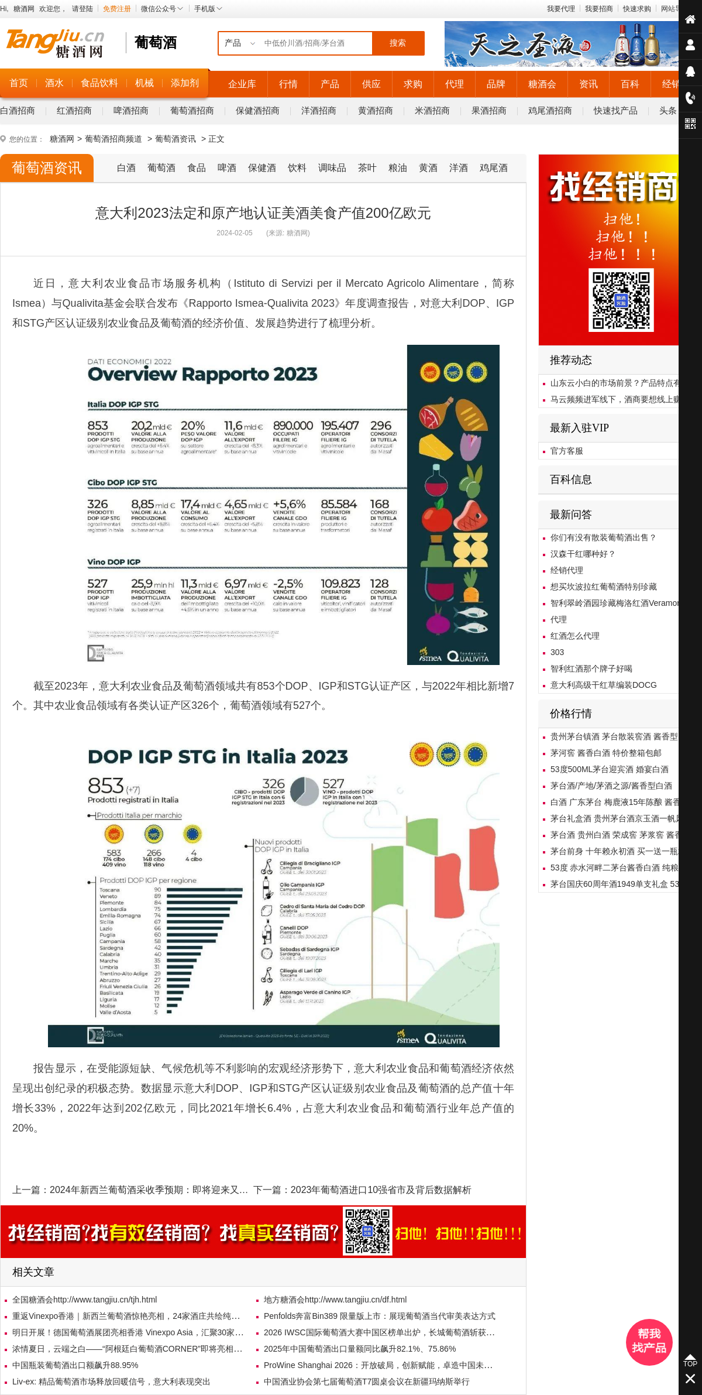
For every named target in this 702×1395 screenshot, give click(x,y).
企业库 (242, 84)
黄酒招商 (375, 110)
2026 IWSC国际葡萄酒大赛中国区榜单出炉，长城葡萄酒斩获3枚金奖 (389, 1332)
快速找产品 (616, 110)
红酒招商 (74, 110)
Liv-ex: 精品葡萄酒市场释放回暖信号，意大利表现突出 (111, 1381)
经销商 (676, 84)
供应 (371, 84)
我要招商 (599, 9)
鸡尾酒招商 (550, 110)
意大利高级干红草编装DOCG (603, 685)
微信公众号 (162, 9)
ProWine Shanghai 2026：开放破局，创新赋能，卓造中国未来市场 (386, 1365)
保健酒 (262, 168)
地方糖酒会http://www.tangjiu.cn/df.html (335, 1299)
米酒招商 (432, 110)
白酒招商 (17, 110)
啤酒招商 (131, 110)
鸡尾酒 (494, 168)
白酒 (126, 168)
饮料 (297, 168)
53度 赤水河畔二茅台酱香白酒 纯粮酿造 (622, 867)
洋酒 (458, 168)
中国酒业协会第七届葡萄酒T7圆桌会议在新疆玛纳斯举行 (367, 1381)
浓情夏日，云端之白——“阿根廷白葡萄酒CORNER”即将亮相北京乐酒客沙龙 (151, 1348)
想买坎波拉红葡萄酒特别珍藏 (603, 586)
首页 (18, 83)
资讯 (588, 84)
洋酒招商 (318, 110)
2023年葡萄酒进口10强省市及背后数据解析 (381, 1190)
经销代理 (566, 570)
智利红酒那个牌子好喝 (591, 668)
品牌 (496, 84)
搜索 (398, 43)
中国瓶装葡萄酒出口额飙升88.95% (75, 1365)
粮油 (397, 168)
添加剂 (185, 83)
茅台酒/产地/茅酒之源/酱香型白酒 (611, 785)
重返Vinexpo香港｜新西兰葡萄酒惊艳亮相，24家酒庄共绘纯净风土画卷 (142, 1316)
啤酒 (227, 168)
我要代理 (561, 9)
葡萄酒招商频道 (113, 138)
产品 (330, 84)
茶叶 (367, 168)
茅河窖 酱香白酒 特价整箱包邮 (606, 753)
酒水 (54, 83)
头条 (668, 110)
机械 (144, 83)
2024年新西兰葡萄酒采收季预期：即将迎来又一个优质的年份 (177, 1190)
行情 (288, 84)
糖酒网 (24, 9)
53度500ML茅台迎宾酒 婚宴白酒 (609, 769)
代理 (454, 84)
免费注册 (117, 9)
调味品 (332, 168)
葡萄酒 (161, 168)
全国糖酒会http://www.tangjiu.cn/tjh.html (84, 1299)
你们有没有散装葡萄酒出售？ (603, 537)
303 (557, 652)
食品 (196, 168)
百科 (630, 84)
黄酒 (428, 168)
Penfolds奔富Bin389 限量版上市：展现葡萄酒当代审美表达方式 (379, 1316)
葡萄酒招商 (192, 110)
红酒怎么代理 (575, 635)
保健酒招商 (258, 110)
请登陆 (82, 9)
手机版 (209, 9)
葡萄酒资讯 (175, 138)
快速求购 (637, 9)
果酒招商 (489, 110)
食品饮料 (99, 83)
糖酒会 (542, 84)
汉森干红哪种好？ (583, 553)
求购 (413, 84)
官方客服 (566, 450)
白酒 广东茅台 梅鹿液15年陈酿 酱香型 (619, 802)
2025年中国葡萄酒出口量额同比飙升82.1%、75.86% (360, 1348)
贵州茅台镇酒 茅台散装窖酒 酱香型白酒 (622, 736)
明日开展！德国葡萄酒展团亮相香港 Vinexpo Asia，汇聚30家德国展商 (139, 1332)
